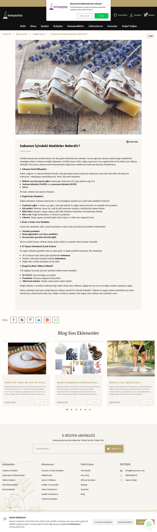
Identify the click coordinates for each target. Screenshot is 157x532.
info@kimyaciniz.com (132, 470)
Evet (102, 15)
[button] (67, 409)
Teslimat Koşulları (49, 498)
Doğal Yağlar (129, 26)
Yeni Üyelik (85, 470)
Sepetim (85, 489)
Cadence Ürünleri (10, 470)
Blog (83, 494)
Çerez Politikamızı (71, 524)
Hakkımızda (47, 475)
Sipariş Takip (128, 480)
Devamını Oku (10, 402)
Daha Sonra (85, 15)
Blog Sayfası (21, 34)
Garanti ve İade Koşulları (53, 470)
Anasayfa (6, 34)
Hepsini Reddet (125, 522)
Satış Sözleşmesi (49, 489)
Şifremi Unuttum (88, 480)
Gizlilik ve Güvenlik (50, 484)
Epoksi (45, 26)
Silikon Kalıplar (8, 480)
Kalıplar (58, 26)
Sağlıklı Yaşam (39, 34)
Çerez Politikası (49, 480)
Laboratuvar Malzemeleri (13, 475)
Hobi (23, 26)
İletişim (84, 484)
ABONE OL (114, 448)
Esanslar (112, 26)
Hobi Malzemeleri (10, 484)
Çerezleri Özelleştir (103, 522)
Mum (33, 26)
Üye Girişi (85, 475)
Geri (150, 36)
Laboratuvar (96, 26)
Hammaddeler (75, 26)
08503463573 (128, 475)
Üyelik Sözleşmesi (50, 494)
